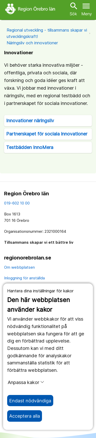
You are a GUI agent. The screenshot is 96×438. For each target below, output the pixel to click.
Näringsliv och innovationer (32, 42)
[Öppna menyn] (86, 8)
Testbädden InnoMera (29, 147)
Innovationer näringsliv (30, 120)
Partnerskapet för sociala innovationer (46, 133)
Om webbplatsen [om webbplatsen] (19, 267)
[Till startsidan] (31, 8)
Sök (73, 8)
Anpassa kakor (26, 382)
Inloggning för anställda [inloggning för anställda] (24, 278)
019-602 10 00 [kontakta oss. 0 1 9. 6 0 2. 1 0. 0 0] (17, 203)
